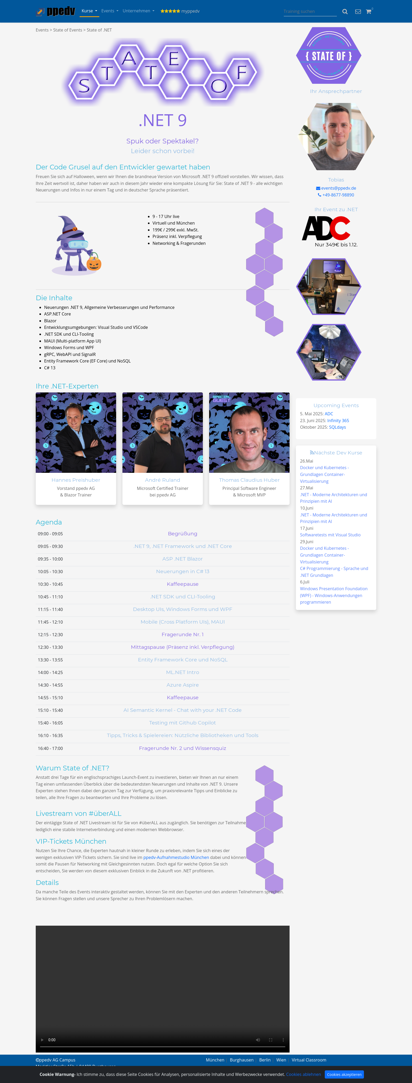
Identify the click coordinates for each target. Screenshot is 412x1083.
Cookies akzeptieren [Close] (344, 1074)
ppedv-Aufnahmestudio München (176, 857)
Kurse (88, 11)
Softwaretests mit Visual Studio (330, 535)
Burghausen (242, 1060)
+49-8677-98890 (336, 195)
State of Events (67, 30)
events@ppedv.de (336, 188)
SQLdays (337, 427)
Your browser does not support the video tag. (163, 989)
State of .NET (99, 30)
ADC (329, 414)
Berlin (265, 1060)
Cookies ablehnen (303, 1074)
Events (108, 11)
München (215, 1060)
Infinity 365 (338, 420)
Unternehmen (137, 11)
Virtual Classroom (309, 1060)
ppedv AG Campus (55, 1060)
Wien (281, 1060)
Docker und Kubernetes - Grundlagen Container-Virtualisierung (324, 474)
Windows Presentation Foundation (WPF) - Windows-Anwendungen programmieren (334, 595)
